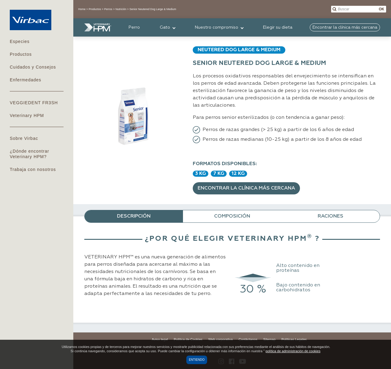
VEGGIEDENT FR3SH (34, 102)
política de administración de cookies (292, 351)
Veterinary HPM (27, 115)
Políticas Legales (294, 339)
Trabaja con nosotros (33, 169)
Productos (21, 54)
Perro (134, 27)
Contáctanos (248, 339)
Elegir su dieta (277, 27)
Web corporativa (220, 339)
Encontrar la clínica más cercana (246, 188)
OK (381, 9)
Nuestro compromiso (216, 27)
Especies (20, 41)
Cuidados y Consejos (33, 67)
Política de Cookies (188, 339)
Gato (165, 27)
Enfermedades (25, 79)
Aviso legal (160, 339)
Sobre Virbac (24, 138)
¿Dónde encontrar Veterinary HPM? (29, 154)
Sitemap (269, 339)
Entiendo (197, 359)
